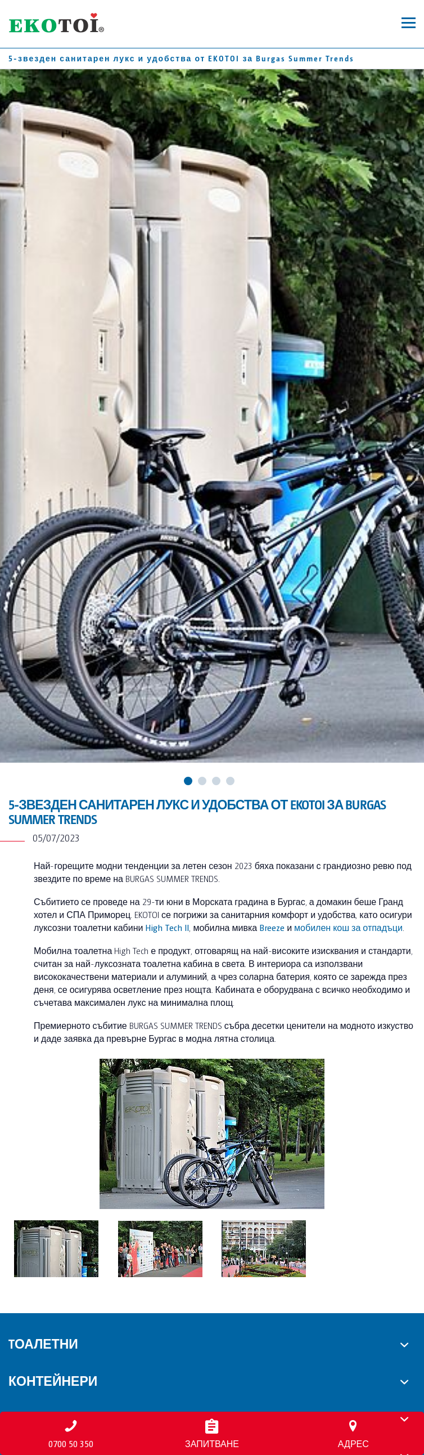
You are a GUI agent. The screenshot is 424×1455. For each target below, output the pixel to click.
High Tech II (167, 927)
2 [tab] (202, 781)
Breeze (272, 927)
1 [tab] (188, 781)
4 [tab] (230, 781)
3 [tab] (216, 781)
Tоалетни (43, 1343)
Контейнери (52, 1380)
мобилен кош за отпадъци (348, 927)
